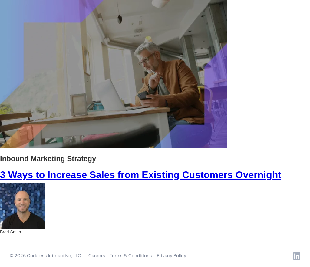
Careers (96, 256)
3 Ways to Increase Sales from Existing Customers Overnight (140, 174)
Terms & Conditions (131, 256)
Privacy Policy (171, 256)
